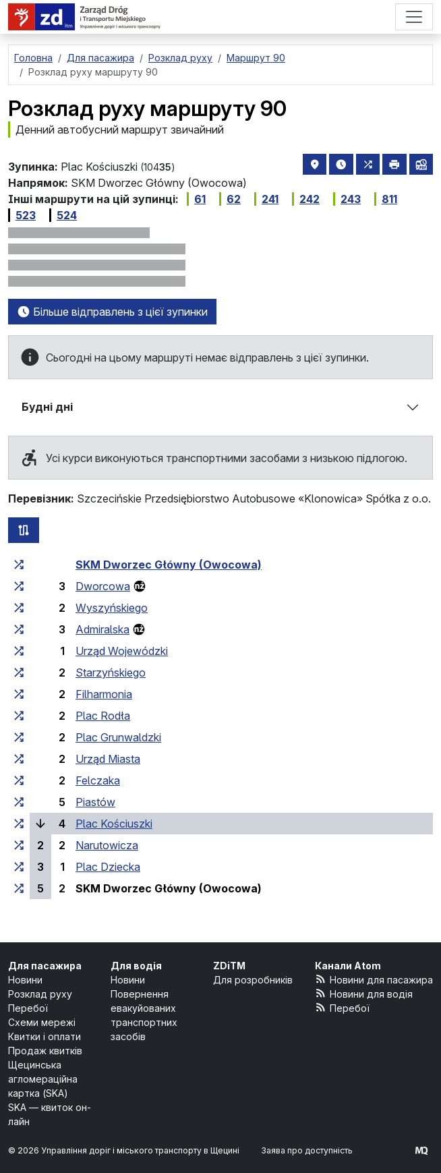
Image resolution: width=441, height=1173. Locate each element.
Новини (25, 979)
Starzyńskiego (111, 672)
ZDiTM (229, 965)
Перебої (28, 1008)
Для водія (136, 965)
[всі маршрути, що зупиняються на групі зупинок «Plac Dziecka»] (19, 867)
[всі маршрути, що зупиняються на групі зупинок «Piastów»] (19, 802)
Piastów (95, 802)
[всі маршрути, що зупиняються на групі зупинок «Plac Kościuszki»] (19, 823)
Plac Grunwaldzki (118, 737)
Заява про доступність (307, 1150)
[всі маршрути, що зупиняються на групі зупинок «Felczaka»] (19, 780)
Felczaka (98, 780)
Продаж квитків (45, 1050)
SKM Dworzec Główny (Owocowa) (169, 564)
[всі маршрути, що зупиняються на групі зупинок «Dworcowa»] (19, 586)
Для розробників (253, 979)
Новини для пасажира (374, 979)
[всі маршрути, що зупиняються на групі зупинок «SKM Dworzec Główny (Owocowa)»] (19, 564)
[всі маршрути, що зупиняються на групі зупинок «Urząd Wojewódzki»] (19, 651)
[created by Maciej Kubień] (421, 1150)
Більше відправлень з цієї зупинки (112, 311)
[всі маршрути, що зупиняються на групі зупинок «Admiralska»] (19, 629)
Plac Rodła (103, 715)
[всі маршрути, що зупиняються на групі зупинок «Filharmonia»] (19, 694)
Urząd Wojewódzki (122, 651)
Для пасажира (45, 965)
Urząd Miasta (108, 759)
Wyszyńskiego (112, 607)
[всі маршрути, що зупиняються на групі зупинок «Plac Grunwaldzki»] (19, 737)
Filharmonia (104, 694)
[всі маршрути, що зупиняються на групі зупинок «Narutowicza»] (19, 845)
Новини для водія (364, 993)
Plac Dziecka (108, 867)
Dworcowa (103, 586)
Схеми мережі (42, 1022)
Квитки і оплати (44, 1036)
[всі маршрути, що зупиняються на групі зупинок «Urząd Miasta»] (19, 759)
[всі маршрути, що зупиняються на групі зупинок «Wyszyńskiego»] (19, 607)
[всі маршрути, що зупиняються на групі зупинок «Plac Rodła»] (19, 715)
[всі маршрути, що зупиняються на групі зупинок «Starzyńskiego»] (19, 672)
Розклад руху (40, 994)
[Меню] (414, 16)
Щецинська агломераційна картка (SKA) (43, 1079)
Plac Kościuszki (114, 823)
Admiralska (102, 629)
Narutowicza (107, 845)
